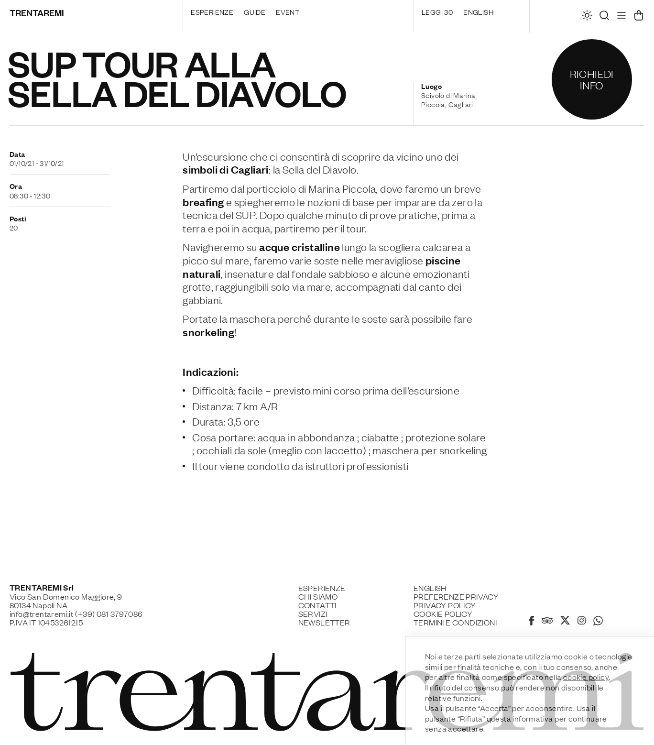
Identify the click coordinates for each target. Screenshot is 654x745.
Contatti (317, 605)
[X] (565, 621)
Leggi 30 (437, 11)
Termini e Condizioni (455, 622)
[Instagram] (582, 621)
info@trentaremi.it (41, 613)
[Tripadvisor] (547, 621)
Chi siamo (318, 596)
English (478, 11)
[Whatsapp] (598, 622)
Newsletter (324, 622)
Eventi (288, 11)
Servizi (312, 613)
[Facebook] (531, 622)
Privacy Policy (445, 605)
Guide (254, 11)
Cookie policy (443, 613)
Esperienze (212, 11)
